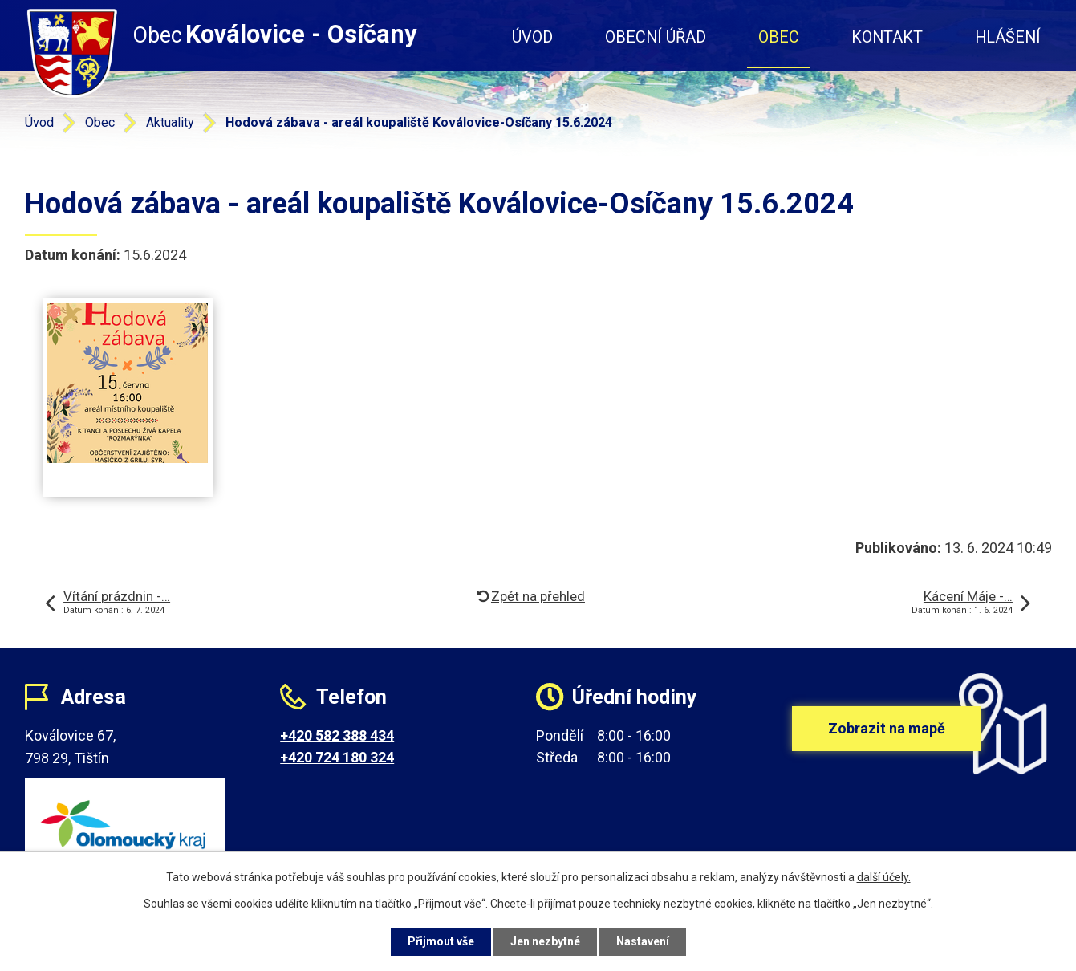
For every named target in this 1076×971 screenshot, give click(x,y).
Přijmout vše (441, 941)
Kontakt (887, 37)
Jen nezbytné (545, 941)
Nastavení (642, 941)
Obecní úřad (655, 37)
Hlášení (1008, 37)
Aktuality (171, 122)
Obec (778, 37)
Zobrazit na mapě (886, 728)
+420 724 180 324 (337, 757)
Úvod (532, 37)
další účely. (884, 877)
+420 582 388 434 (337, 735)
